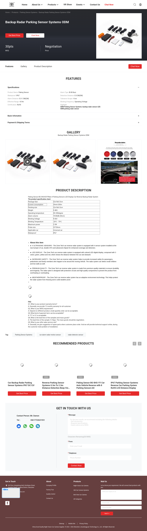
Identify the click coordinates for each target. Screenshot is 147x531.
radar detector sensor (75, 335)
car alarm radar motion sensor (50, 335)
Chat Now (35, 35)
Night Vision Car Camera (81, 485)
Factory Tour (50, 490)
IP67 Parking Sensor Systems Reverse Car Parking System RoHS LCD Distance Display (124, 385)
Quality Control (50, 494)
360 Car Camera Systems (81, 490)
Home (7, 12)
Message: (72, 415)
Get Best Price (14, 35)
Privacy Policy (83, 523)
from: (71, 441)
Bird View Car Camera (80, 495)
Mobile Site (71, 523)
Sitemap (61, 523)
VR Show (68, 4)
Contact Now (76, 465)
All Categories (78, 499)
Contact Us (49, 498)
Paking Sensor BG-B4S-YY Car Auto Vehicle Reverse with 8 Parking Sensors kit (90, 385)
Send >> (107, 513)
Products (15, 12)
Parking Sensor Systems (28, 12)
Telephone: (73, 453)
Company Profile (51, 485)
